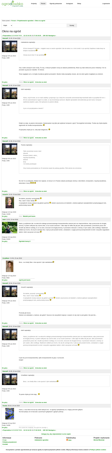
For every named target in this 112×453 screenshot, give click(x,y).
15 (30, 35)
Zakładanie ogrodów (41, 440)
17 (34, 35)
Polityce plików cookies (98, 449)
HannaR (5, 38)
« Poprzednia (6, 35)
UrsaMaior (6, 258)
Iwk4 (4, 219)
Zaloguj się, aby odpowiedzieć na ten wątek (56, 434)
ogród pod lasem (24, 280)
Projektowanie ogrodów (25, 20)
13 (26, 35)
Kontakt (5, 444)
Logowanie (106, 3)
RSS (68, 440)
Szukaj (72, 25)
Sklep (79, 3)
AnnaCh (5, 194)
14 (28, 35)
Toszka (5, 405)
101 (47, 35)
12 (24, 35)
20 (40, 35)
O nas (4, 440)
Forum (43, 3)
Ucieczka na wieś (41, 82)
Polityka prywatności (10, 442)
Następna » (52, 35)
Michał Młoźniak (99, 440)
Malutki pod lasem (29, 216)
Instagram (69, 3)
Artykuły (34, 3)
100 (44, 35)
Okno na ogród (40, 20)
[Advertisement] (56, 13)
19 (38, 35)
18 (36, 35)
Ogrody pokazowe (56, 3)
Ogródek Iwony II (24, 241)
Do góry (4, 82)
